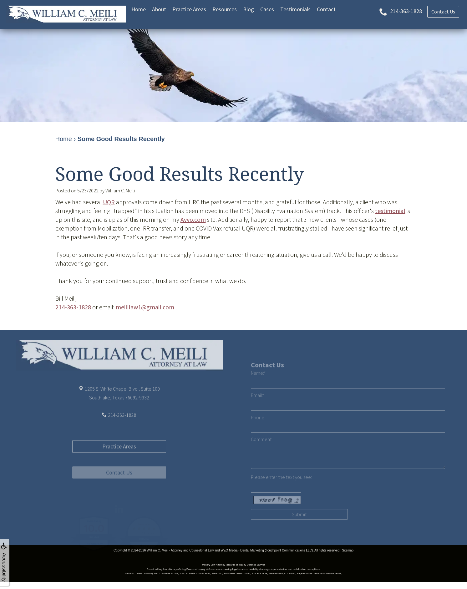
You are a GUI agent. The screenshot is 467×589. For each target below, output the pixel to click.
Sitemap (347, 550)
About (159, 9)
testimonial (390, 211)
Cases (267, 9)
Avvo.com (193, 219)
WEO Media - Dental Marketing (242, 550)
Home (138, 9)
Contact (326, 9)
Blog (248, 9)
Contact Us (119, 492)
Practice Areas (189, 9)
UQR (109, 202)
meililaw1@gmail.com (145, 307)
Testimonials (295, 9)
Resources (224, 9)
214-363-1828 (73, 307)
